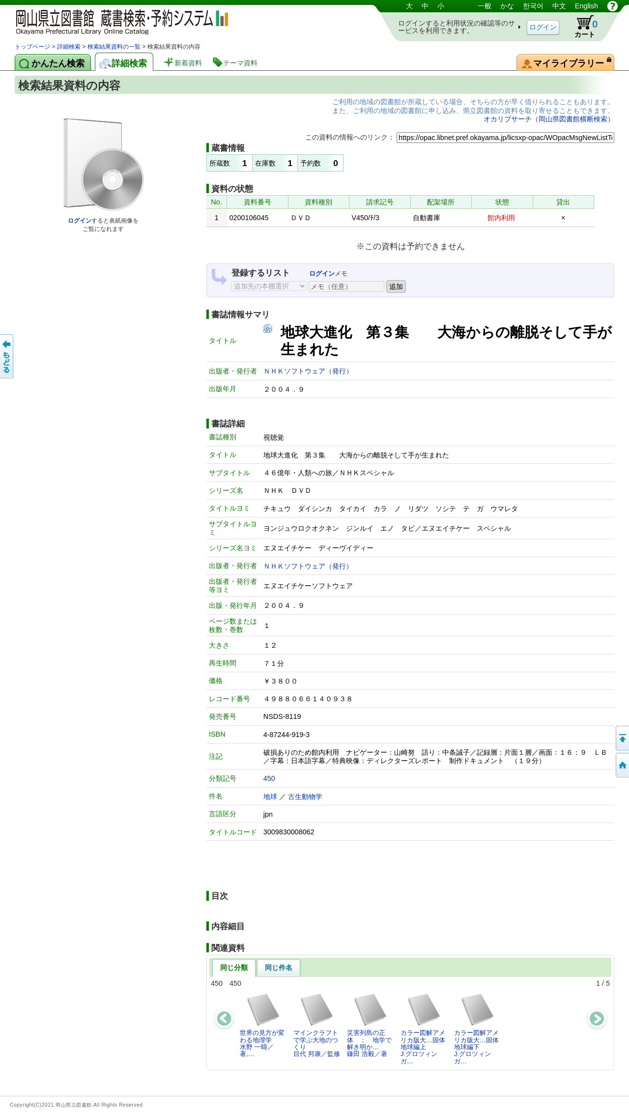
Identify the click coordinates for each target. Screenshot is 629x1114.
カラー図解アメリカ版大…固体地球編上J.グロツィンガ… (422, 1028)
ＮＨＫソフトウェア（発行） (308, 371)
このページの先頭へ (621, 738)
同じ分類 (234, 967)
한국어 (533, 6)
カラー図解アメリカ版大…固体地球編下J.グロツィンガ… (476, 1028)
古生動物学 (305, 796)
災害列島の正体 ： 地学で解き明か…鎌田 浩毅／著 (369, 1025)
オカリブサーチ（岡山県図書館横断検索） (549, 119)
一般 (484, 6)
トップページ (32, 46)
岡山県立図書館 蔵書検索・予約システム (118, 21)
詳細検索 (69, 46)
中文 (559, 6)
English (586, 6)
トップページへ (621, 765)
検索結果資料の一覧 (114, 46)
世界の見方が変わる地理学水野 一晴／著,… (262, 1025)
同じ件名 (278, 967)
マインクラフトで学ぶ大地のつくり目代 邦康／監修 (316, 1025)
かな (507, 6)
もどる (7, 356)
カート (581, 26)
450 (269, 778)
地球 (270, 796)
